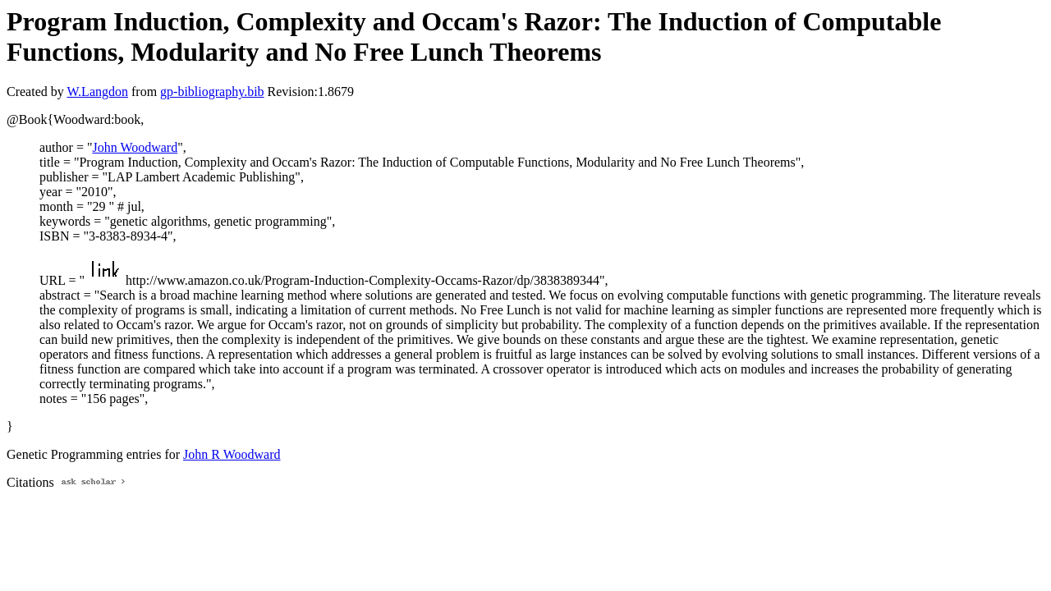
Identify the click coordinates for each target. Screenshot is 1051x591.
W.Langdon (97, 91)
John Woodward (134, 147)
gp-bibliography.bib (212, 91)
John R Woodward (231, 454)
